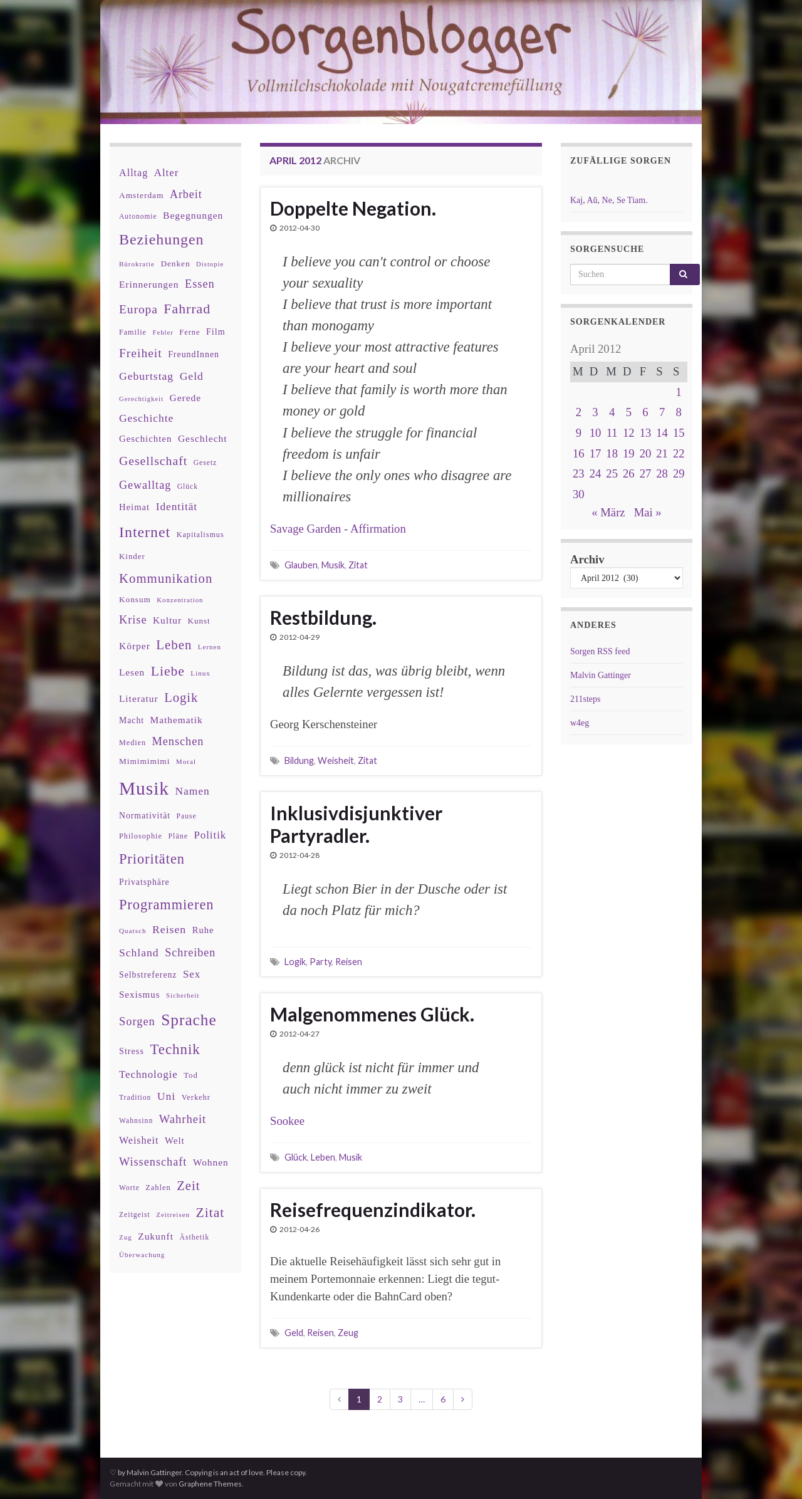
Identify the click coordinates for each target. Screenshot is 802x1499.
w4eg (579, 723)
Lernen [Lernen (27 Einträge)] (209, 646)
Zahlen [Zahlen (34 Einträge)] (158, 1187)
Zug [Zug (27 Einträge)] (125, 1237)
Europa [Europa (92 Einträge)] (138, 309)
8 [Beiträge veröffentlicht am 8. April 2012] (679, 412)
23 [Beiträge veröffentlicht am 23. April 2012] (579, 473)
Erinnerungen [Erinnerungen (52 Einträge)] (149, 284)
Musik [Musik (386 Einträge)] (144, 788)
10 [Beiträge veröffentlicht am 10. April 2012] (596, 432)
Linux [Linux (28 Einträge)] (200, 673)
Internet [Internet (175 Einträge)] (144, 532)
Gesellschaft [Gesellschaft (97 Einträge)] (153, 460)
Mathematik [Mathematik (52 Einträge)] (176, 719)
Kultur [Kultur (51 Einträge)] (167, 620)
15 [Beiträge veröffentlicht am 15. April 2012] (679, 432)
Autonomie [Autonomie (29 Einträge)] (138, 216)
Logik (295, 961)
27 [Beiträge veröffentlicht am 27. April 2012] (646, 473)
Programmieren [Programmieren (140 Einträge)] (166, 904)
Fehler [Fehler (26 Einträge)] (163, 332)
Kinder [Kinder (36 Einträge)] (132, 556)
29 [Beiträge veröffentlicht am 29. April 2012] (679, 473)
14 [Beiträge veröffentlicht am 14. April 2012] (662, 432)
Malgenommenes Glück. (372, 1014)
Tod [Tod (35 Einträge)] (191, 1075)
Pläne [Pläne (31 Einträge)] (178, 836)
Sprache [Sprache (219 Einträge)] (188, 1019)
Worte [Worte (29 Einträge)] (129, 1187)
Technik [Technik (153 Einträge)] (175, 1049)
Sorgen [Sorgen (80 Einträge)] (137, 1021)
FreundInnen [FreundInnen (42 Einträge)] (193, 354)
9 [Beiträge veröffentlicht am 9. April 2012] (578, 432)
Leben (323, 1157)
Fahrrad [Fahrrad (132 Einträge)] (187, 308)
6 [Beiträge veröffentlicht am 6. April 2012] (645, 412)
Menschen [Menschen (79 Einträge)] (178, 741)
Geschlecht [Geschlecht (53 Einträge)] (202, 438)
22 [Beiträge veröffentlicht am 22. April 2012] (679, 453)
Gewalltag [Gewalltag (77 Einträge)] (145, 485)
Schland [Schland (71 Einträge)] (139, 952)
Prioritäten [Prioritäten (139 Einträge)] (152, 859)
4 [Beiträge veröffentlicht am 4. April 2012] (612, 412)
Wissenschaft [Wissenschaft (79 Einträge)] (153, 1162)
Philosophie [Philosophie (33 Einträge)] (140, 836)
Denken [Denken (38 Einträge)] (175, 263)
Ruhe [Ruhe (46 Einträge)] (203, 930)
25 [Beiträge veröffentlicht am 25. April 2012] (612, 473)
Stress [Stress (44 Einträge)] (131, 1051)
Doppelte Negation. (353, 208)
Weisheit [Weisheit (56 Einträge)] (139, 1140)
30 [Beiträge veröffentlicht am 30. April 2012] (579, 494)
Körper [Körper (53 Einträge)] (134, 645)
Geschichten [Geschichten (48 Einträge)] (145, 439)
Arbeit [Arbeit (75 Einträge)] (186, 194)
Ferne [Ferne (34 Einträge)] (189, 332)
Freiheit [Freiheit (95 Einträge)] (140, 353)
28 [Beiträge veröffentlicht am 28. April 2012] (662, 473)
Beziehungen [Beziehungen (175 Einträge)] (161, 239)
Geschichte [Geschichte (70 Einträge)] (146, 418)
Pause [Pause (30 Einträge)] (187, 816)
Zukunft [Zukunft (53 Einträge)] (156, 1236)
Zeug (348, 1332)
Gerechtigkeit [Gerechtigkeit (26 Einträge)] (141, 398)
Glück (295, 1157)
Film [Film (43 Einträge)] (216, 331)
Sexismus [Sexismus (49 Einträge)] (139, 995)
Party (320, 961)
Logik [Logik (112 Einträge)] (181, 697)
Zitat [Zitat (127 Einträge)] (210, 1212)
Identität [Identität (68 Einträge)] (176, 507)
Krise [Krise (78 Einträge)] (133, 620)
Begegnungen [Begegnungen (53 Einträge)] (193, 215)
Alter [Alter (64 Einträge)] (166, 173)
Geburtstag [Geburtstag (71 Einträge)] (146, 376)
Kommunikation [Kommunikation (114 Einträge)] (165, 578)
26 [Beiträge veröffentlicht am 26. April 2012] (629, 473)
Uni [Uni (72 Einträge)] (166, 1096)
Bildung (299, 760)
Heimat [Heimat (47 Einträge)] (134, 507)
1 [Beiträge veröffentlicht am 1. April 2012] (679, 392)
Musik (333, 565)
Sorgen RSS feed (600, 651)
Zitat (358, 565)
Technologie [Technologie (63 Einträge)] (148, 1074)
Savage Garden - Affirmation (338, 528)
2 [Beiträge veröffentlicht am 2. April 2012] (578, 412)
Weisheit (336, 760)
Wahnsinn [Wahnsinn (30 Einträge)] (136, 1121)
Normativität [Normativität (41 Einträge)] (144, 815)
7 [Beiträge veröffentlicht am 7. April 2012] (662, 412)
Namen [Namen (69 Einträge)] (192, 791)
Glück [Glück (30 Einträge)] (187, 487)
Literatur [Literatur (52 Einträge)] (139, 698)
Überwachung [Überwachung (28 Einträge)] (142, 1254)
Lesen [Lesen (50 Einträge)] (132, 672)
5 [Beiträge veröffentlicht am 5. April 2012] (629, 412)
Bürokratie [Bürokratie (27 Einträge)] (137, 264)
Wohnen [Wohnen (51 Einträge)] (211, 1162)
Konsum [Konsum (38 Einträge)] (135, 599)
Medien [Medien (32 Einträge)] (132, 742)
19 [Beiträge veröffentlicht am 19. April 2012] (629, 453)
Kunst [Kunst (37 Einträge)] (199, 620)
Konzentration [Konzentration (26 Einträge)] (180, 600)
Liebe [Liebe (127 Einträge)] (168, 671)
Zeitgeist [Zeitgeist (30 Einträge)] (134, 1215)
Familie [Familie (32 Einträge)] (133, 332)
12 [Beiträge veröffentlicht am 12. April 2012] (629, 432)
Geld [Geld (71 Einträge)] (192, 376)
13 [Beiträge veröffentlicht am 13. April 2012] (646, 432)
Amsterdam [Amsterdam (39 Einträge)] (141, 195)
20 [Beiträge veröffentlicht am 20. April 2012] (646, 453)
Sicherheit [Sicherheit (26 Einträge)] (182, 995)
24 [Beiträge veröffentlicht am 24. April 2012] (596, 473)
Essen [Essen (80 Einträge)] (200, 284)
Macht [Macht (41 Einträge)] (131, 720)
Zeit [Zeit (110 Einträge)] (188, 1186)
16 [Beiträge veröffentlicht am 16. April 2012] (579, 453)
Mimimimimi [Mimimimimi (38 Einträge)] (144, 761)
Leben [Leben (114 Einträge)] (174, 644)
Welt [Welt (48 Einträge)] (175, 1141)
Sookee (287, 1120)
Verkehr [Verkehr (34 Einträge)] (196, 1097)
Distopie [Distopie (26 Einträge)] (210, 264)
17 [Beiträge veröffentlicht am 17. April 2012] (596, 453)
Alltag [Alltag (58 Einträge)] (133, 172)
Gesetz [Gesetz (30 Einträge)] (205, 463)
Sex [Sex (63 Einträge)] (191, 974)
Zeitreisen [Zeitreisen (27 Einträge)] (173, 1214)
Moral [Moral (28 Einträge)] (186, 761)
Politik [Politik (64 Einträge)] (210, 835)
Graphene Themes (210, 1483)
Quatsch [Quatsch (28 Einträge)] (132, 930)
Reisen (348, 961)
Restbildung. (323, 617)
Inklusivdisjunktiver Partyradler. (356, 824)
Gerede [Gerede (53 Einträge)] (186, 397)
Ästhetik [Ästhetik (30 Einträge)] (194, 1237)
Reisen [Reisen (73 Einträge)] (169, 929)
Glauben (301, 565)
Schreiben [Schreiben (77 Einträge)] (190, 952)
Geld (293, 1332)
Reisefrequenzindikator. (373, 1209)
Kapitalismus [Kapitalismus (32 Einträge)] (200, 534)
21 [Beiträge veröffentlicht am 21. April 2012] (662, 453)
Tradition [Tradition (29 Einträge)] (135, 1097)
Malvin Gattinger (600, 675)
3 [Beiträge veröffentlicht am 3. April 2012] (595, 412)
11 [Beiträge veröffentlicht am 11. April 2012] (612, 432)
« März (608, 512)
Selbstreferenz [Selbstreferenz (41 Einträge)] (148, 974)
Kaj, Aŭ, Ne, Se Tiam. (609, 200)
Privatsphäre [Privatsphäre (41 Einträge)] (144, 882)
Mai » (648, 512)
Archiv (587, 559)
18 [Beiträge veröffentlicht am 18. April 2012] (612, 453)
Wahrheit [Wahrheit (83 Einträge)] (183, 1119)
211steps (585, 699)
